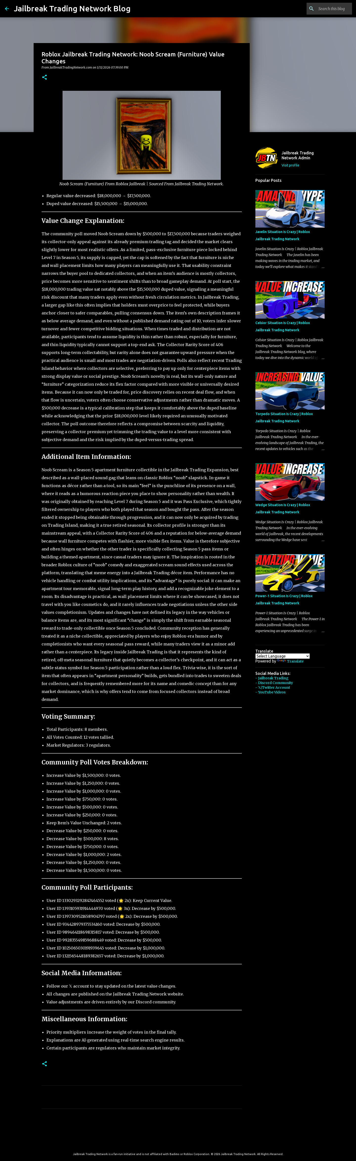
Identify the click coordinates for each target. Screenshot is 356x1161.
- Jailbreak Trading (272, 678)
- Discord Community (274, 683)
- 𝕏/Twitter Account (272, 687)
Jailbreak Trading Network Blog (72, 8)
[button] (44, 77)
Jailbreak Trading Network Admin (298, 155)
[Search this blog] (326, 9)
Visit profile (290, 165)
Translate (290, 661)
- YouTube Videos (270, 692)
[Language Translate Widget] (282, 656)
